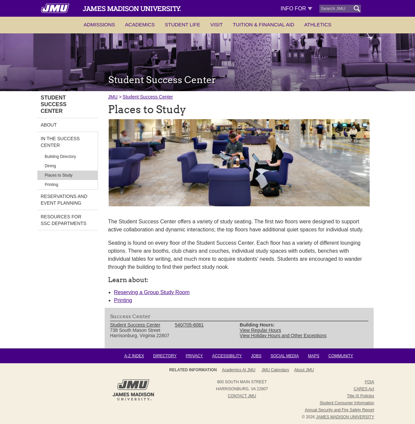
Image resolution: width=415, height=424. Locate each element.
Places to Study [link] (58, 175)
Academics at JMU (238, 370)
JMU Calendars (275, 370)
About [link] (49, 125)
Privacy (194, 356)
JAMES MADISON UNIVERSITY (345, 417)
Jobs (256, 356)
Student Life (182, 24)
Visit (216, 24)
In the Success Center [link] (60, 142)
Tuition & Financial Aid (263, 24)
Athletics (317, 24)
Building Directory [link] (60, 156)
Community (340, 356)
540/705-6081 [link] (189, 325)
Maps (313, 356)
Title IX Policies (360, 396)
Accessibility (227, 356)
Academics (140, 24)
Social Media (285, 356)
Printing (123, 300)
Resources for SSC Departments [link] (63, 220)
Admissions (99, 24)
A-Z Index (134, 356)
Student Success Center (148, 96)
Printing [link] (51, 184)
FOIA (369, 382)
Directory (164, 356)
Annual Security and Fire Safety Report (339, 410)
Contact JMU (242, 396)
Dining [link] (50, 166)
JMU (113, 96)
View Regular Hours (260, 330)
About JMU (304, 370)
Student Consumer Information (347, 403)
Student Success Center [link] (53, 104)
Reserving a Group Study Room (152, 292)
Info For (296, 8)
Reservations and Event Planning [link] (64, 200)
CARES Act (364, 389)
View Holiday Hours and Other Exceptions (283, 335)
